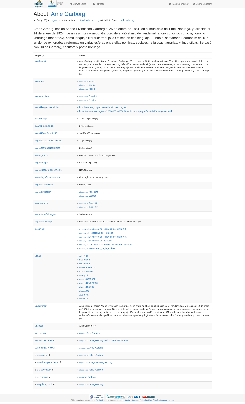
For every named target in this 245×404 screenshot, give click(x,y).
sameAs (40, 333)
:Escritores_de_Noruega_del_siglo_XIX (103, 237)
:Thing (83, 256)
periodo (41, 203)
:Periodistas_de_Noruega (96, 233)
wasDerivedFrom (45, 340)
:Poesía (87, 89)
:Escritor (87, 100)
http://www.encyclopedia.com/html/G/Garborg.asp (103, 107)
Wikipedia (100, 400)
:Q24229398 (88, 283)
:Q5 (84, 291)
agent (54, 20)
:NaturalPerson (87, 267)
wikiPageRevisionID (46, 133)
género (41, 155)
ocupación (43, 192)
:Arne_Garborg (91, 347)
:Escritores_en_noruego (95, 240)
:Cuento (87, 85)
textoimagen (44, 221)
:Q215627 (87, 279)
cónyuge (44, 369)
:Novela (87, 81)
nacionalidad (44, 184)
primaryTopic (45, 384)
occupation (42, 96)
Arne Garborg (68, 14)
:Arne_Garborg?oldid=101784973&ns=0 (103, 340)
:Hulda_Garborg (91, 355)
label (39, 326)
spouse (42, 355)
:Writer (84, 298)
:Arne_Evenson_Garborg (95, 362)
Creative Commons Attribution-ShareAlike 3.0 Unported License (149, 400)
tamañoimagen (45, 214)
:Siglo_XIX (88, 207)
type (38, 256)
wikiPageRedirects (47, 362)
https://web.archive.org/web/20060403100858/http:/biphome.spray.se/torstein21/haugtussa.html (125, 111)
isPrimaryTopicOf (45, 347)
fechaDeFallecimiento (48, 140)
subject (39, 229)
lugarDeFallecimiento (48, 170)
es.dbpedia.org (127, 20)
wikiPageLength (44, 126)
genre (39, 81)
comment (41, 306)
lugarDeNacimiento (47, 177)
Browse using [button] (79, 4)
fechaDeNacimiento (47, 148)
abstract (40, 61)
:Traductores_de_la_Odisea (97, 248)
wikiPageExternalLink (47, 107)
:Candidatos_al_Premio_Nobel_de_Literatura (105, 244)
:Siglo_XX (88, 203)
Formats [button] (99, 4)
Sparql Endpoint (202, 4)
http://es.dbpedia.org (89, 20)
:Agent (83, 275)
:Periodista (88, 96)
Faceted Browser (179, 4)
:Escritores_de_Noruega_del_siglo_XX (102, 229)
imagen (41, 162)
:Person (84, 259)
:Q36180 (86, 287)
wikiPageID (42, 118)
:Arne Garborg (89, 333)
